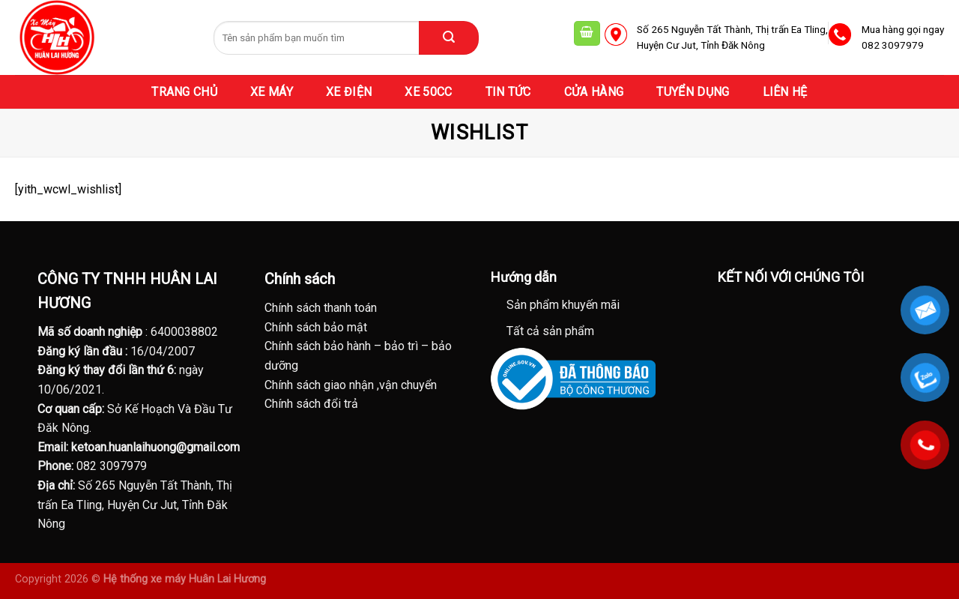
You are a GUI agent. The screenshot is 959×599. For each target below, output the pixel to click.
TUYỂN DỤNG (692, 92)
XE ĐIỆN (349, 92)
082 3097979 (111, 466)
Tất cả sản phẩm (550, 331)
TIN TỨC (508, 92)
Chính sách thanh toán (320, 308)
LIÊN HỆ (785, 92)
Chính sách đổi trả (311, 404)
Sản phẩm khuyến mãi (563, 305)
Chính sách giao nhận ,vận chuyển (350, 385)
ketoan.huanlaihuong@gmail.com (155, 447)
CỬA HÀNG (594, 92)
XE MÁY (271, 92)
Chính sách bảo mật (315, 327)
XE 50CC (428, 92)
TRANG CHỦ (184, 92)
